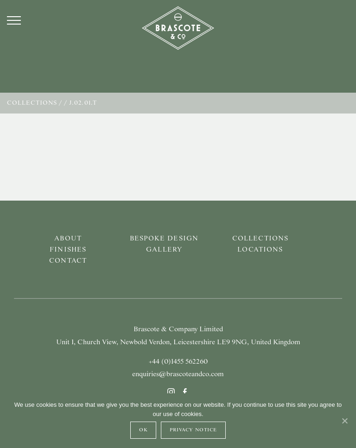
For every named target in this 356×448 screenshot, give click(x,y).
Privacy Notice (193, 430)
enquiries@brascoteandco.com (178, 374)
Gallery (164, 250)
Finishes (68, 250)
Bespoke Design (164, 238)
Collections (32, 103)
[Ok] (344, 420)
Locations (260, 250)
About (68, 238)
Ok (143, 430)
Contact (68, 261)
